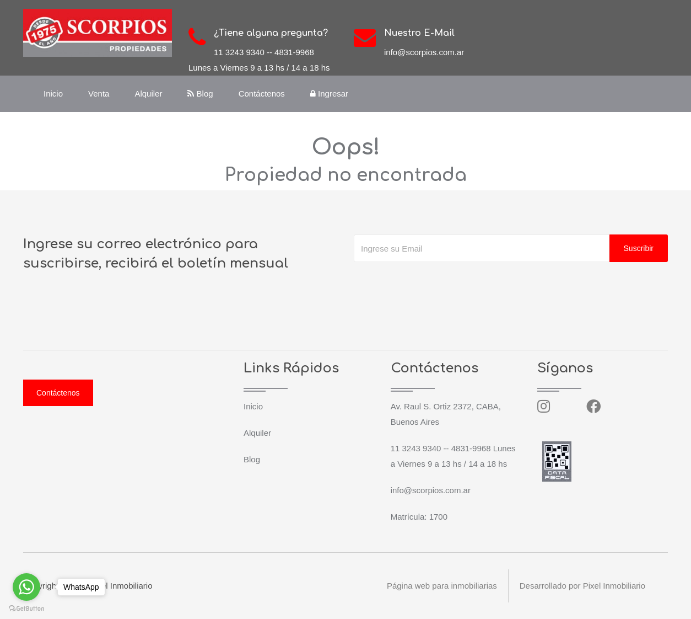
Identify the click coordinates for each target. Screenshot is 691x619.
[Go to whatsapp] (26, 587)
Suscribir (639, 248)
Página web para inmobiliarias (441, 585)
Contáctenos (262, 93)
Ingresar (329, 93)
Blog (200, 93)
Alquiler (148, 93)
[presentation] (437, 284)
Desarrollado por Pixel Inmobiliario (582, 585)
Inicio (53, 93)
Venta (98, 93)
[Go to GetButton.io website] (26, 608)
